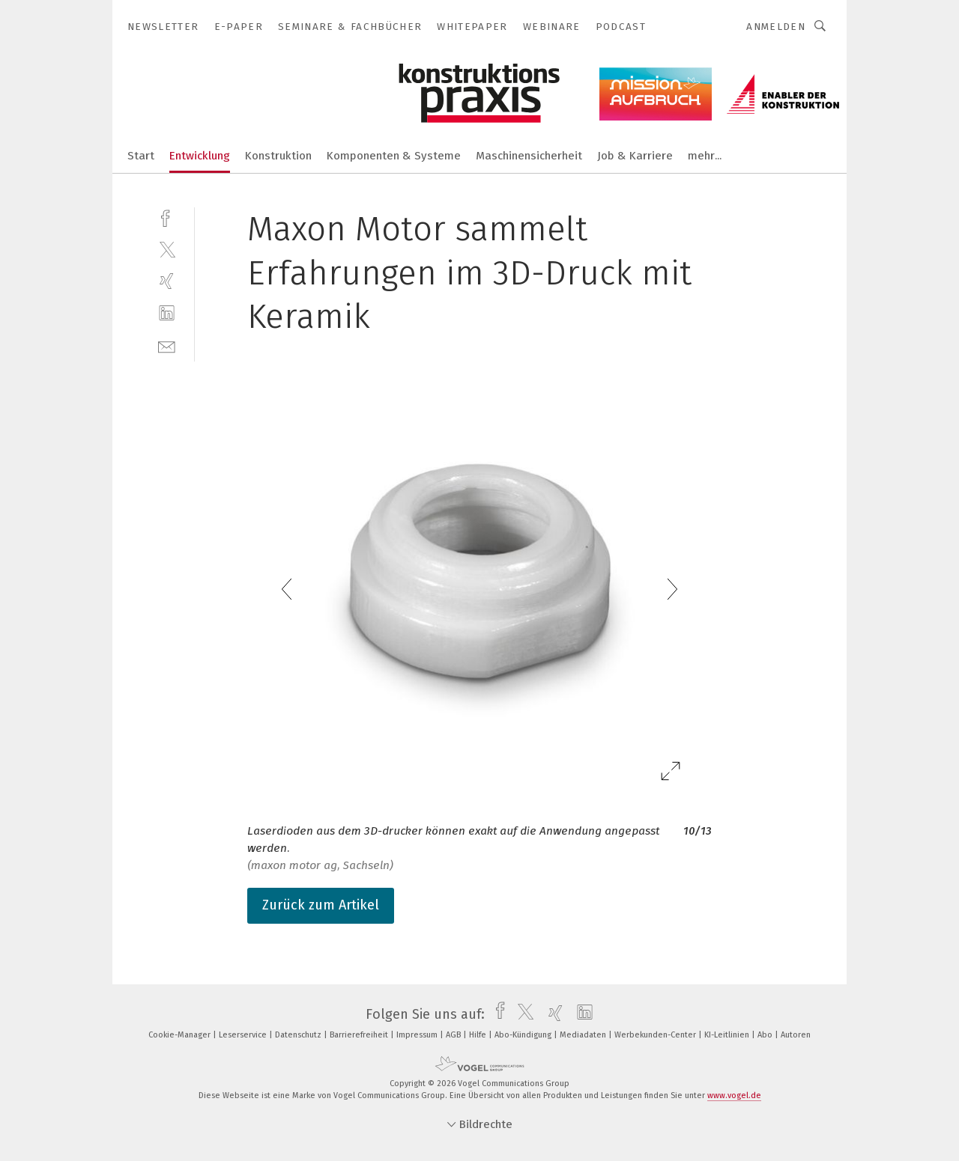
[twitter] (166, 249)
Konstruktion (278, 155)
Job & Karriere (635, 155)
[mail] (166, 345)
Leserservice (244, 1035)
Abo (766, 1035)
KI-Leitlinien (727, 1035)
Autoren (796, 1035)
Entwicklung (199, 155)
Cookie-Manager (180, 1035)
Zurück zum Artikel (320, 905)
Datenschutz (299, 1035)
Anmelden (775, 26)
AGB (454, 1035)
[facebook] (166, 216)
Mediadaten (584, 1035)
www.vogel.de (734, 1095)
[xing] (166, 281)
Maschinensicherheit (529, 155)
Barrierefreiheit (360, 1035)
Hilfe (478, 1035)
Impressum (418, 1035)
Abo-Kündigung (524, 1035)
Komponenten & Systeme (394, 155)
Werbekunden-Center (656, 1035)
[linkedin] (166, 313)
